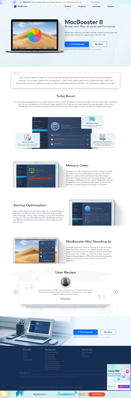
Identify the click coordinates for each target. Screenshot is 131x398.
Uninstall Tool (47, 374)
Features (82, 7)
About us (25, 352)
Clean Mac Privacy (49, 356)
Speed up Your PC (25, 374)
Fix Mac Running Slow (50, 359)
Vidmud (79, 387)
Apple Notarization (27, 359)
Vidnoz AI (73, 376)
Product (68, 7)
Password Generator (25, 376)
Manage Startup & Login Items (52, 367)
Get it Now (96, 394)
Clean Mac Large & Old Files (52, 363)
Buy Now (99, 44)
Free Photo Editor (64, 376)
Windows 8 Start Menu (59, 374)
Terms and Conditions (49, 387)
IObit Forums (85, 356)
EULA (56, 387)
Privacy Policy (39, 387)
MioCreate (74, 387)
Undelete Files (100, 374)
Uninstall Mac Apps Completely (52, 365)
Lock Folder (36, 376)
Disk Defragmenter (36, 374)
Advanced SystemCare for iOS (49, 376)
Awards (25, 358)
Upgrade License (87, 352)
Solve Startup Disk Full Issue (52, 361)
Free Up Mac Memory (50, 358)
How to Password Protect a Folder (85, 374)
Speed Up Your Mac (50, 354)
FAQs (83, 354)
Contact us (25, 356)
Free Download (77, 44)
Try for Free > (95, 2)
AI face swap (67, 387)
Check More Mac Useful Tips (52, 369)
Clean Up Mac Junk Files (51, 352)
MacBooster (21, 6)
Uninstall (61, 387)
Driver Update (71, 374)
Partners (25, 354)
